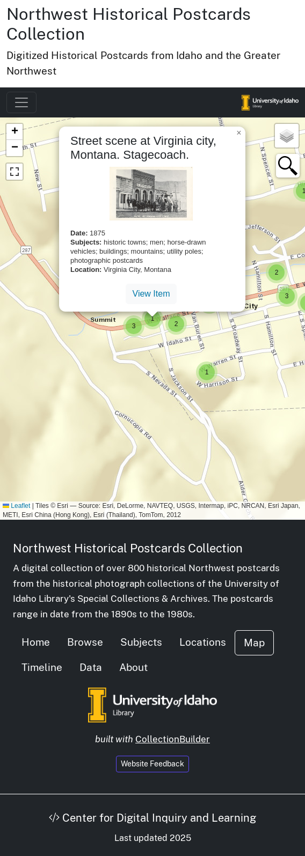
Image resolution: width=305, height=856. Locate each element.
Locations (202, 642)
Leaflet (16, 506)
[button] (286, 296)
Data (90, 667)
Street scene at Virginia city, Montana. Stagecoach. (143, 148)
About (133, 667)
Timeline (41, 667)
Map (254, 642)
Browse (85, 642)
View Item (151, 293)
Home (35, 642)
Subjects (141, 642)
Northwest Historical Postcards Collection (128, 548)
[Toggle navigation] (21, 102)
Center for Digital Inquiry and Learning (152, 817)
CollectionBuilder (172, 739)
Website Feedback (152, 763)
